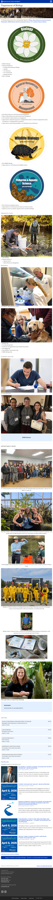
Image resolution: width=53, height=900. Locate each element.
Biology (30, 20)
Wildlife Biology (11, 21)
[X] (5, 891)
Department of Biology (12, 5)
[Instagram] (2, 891)
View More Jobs (5, 761)
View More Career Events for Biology (10, 854)
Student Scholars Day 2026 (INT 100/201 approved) (34, 784)
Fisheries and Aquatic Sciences (22, 21)
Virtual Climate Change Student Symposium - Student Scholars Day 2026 (32, 837)
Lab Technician (6, 729)
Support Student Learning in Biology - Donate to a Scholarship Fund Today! (26, 857)
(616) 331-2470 (4, 878)
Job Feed (4, 717)
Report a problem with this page (44, 865)
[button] (51, 1)
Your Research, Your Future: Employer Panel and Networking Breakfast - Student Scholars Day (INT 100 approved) (34, 820)
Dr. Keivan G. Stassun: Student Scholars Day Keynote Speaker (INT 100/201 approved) (35, 767)
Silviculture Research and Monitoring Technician (16, 721)
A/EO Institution (15, 898)
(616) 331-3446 (4, 880)
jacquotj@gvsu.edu (5, 886)
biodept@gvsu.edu (5, 881)
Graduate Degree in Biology (39, 21)
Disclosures (31, 898)
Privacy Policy (24, 898)
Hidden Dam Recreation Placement (12, 754)
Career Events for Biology (11, 764)
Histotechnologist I (8, 738)
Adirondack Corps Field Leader (11, 746)
